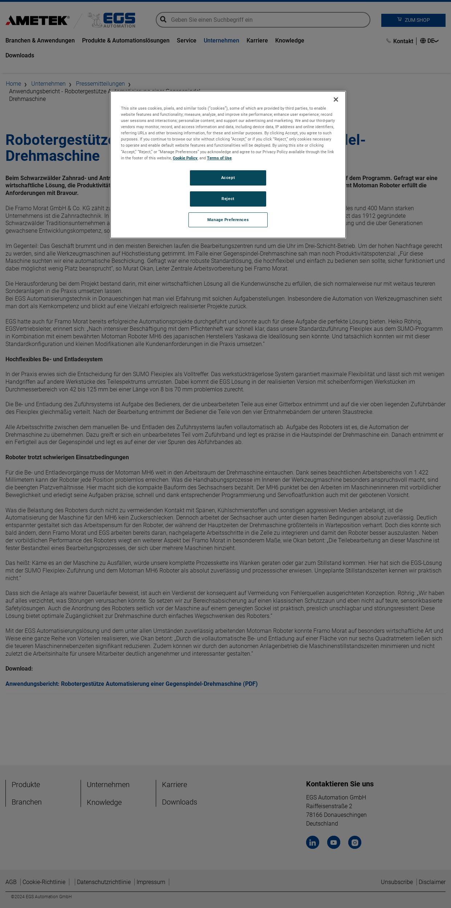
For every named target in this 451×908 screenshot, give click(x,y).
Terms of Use (219, 157)
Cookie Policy (185, 157)
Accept (228, 177)
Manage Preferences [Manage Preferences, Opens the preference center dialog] (228, 219)
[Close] (336, 99)
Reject (228, 198)
